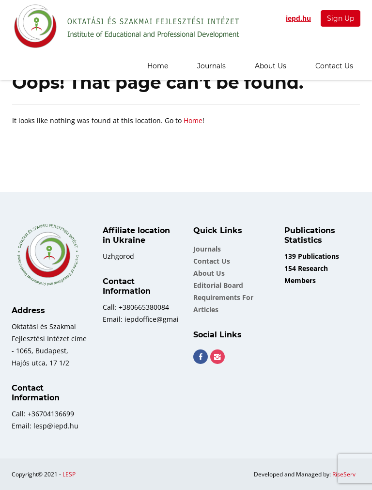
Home (157, 66)
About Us (270, 66)
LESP (69, 474)
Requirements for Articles (223, 303)
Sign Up (340, 18)
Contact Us (334, 66)
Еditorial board (218, 285)
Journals (211, 66)
